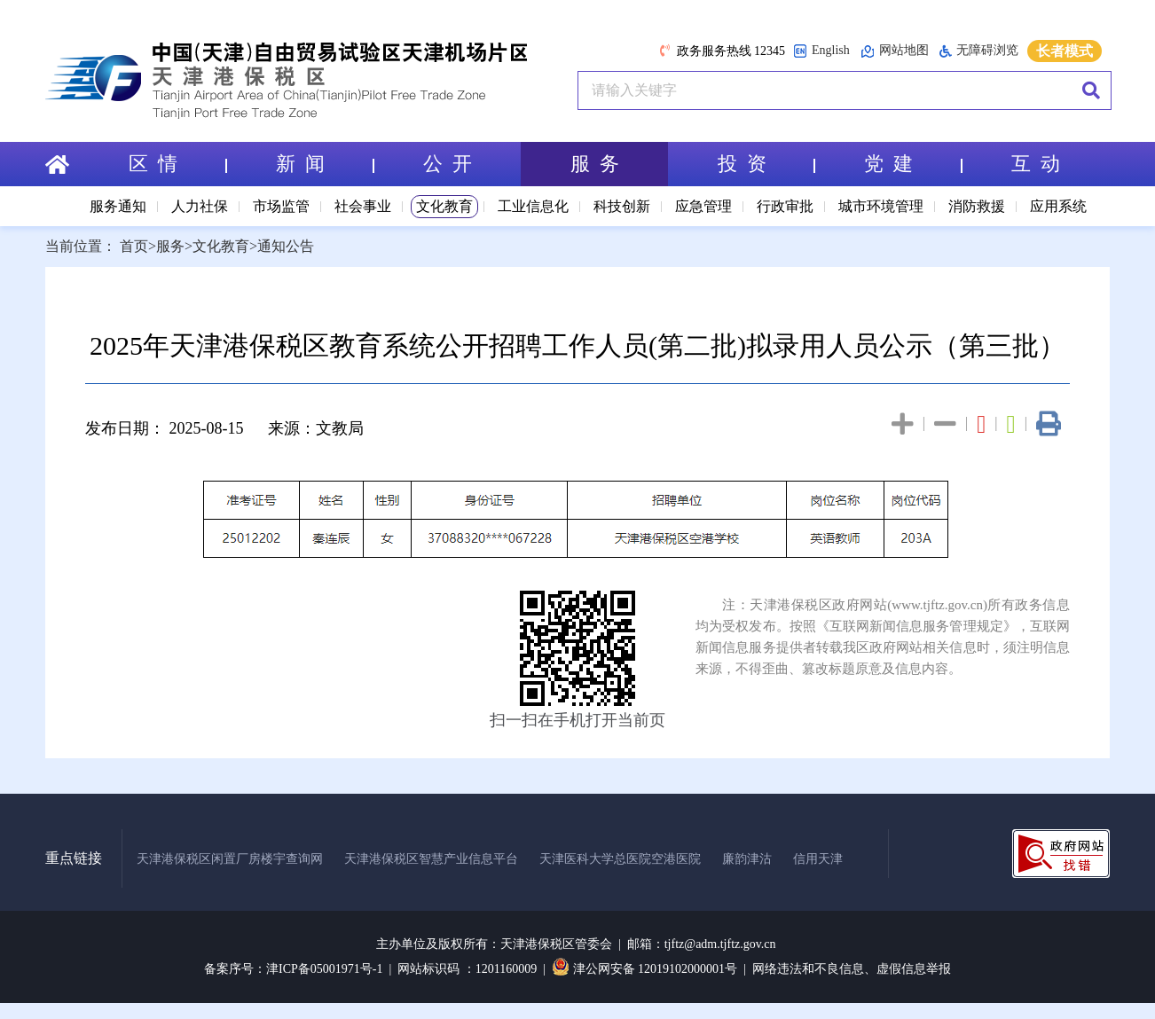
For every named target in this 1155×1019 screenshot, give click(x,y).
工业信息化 (533, 206)
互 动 (1035, 164)
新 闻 (324, 164)
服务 (170, 246)
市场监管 (281, 206)
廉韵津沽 (747, 859)
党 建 (913, 164)
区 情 (177, 164)
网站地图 (894, 51)
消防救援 (976, 206)
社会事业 (362, 206)
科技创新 (621, 206)
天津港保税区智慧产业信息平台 (431, 859)
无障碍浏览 (978, 50)
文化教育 (444, 206)
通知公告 (285, 246)
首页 (134, 246)
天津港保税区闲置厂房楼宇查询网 (230, 859)
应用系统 (1058, 206)
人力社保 (199, 206)
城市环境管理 (880, 206)
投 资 (766, 164)
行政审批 (785, 206)
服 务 (594, 164)
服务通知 (118, 206)
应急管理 (703, 206)
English (821, 51)
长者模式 (1064, 51)
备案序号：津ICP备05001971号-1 (293, 969)
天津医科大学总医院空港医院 (620, 859)
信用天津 (818, 859)
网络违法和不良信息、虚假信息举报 (851, 969)
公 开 (447, 164)
